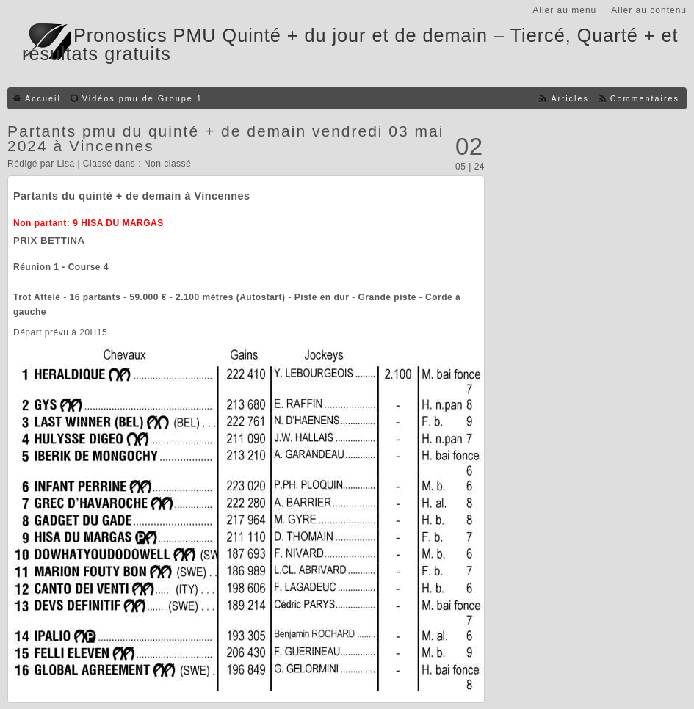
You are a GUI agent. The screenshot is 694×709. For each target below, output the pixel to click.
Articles (569, 98)
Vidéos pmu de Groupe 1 (142, 98)
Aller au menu (564, 10)
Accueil (43, 98)
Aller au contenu (649, 10)
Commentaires (644, 98)
